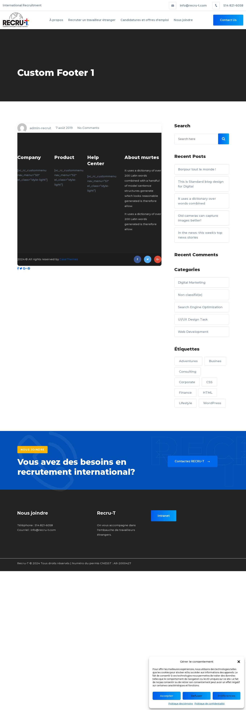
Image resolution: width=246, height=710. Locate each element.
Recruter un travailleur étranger (91, 20)
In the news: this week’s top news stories (200, 235)
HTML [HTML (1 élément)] (207, 392)
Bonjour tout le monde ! (197, 169)
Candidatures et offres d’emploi (145, 20)
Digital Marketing (191, 282)
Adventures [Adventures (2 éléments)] (188, 361)
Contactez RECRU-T (193, 461)
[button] (239, 661)
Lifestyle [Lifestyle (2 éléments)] (185, 403)
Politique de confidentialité (210, 703)
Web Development (193, 332)
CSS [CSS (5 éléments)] (209, 382)
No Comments (88, 128)
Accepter (166, 696)
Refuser (196, 696)
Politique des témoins (181, 703)
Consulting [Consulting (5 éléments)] (187, 371)
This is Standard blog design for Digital (201, 184)
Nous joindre (183, 20)
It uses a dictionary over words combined (197, 201)
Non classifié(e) (190, 295)
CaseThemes (69, 259)
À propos (56, 20)
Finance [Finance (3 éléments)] (185, 392)
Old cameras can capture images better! (198, 218)
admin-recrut (40, 128)
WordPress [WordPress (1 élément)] (212, 403)
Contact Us (228, 20)
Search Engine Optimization (200, 307)
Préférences (226, 696)
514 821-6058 (228, 5)
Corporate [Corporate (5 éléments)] (187, 382)
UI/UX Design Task (193, 319)
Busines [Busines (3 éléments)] (215, 361)
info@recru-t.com (188, 5)
